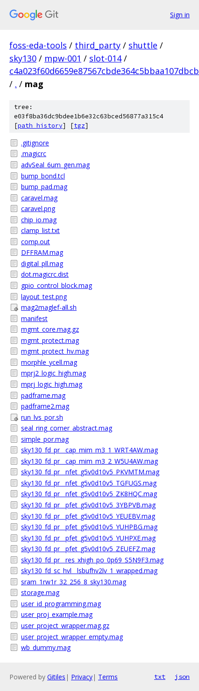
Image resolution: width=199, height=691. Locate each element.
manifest (34, 318)
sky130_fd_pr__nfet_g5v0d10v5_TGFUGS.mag (88, 483)
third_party (98, 45)
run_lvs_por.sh (42, 417)
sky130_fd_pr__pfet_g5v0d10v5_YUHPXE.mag (88, 538)
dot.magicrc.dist (45, 274)
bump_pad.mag (44, 186)
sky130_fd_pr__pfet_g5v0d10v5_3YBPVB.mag (88, 504)
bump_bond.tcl (43, 175)
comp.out (35, 241)
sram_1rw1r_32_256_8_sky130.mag (73, 581)
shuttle (142, 45)
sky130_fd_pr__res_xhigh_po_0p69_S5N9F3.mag (92, 559)
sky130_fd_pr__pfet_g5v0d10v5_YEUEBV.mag (88, 516)
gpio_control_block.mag (56, 285)
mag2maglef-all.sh (49, 307)
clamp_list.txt (40, 230)
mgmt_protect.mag (50, 340)
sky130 (22, 58)
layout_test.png (44, 296)
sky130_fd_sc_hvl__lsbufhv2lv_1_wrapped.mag (89, 570)
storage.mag (40, 592)
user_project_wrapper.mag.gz (65, 625)
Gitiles (56, 676)
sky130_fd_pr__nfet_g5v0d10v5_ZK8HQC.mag (89, 493)
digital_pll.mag (42, 263)
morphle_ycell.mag (49, 362)
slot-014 (105, 58)
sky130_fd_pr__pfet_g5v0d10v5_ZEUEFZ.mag (88, 548)
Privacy (81, 676)
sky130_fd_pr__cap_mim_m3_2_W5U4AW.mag (89, 461)
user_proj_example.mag (56, 614)
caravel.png (38, 208)
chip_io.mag (39, 219)
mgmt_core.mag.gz (50, 329)
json (182, 676)
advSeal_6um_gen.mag (55, 164)
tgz (79, 126)
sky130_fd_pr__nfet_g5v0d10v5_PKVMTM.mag (90, 471)
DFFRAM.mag (42, 252)
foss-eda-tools (38, 45)
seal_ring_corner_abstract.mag (66, 428)
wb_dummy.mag (46, 647)
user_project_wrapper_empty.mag (72, 636)
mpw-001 (62, 58)
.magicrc (33, 153)
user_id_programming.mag (61, 603)
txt (159, 676)
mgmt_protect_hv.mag (55, 351)
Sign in (180, 14)
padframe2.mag (45, 406)
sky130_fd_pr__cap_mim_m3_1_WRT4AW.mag (89, 449)
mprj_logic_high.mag (51, 384)
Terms (108, 676)
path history (40, 126)
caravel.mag (39, 197)
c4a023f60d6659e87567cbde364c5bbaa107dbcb (104, 70)
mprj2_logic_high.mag (53, 373)
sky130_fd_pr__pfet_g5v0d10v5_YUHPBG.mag (89, 526)
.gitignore (35, 142)
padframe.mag (43, 395)
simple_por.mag (45, 439)
